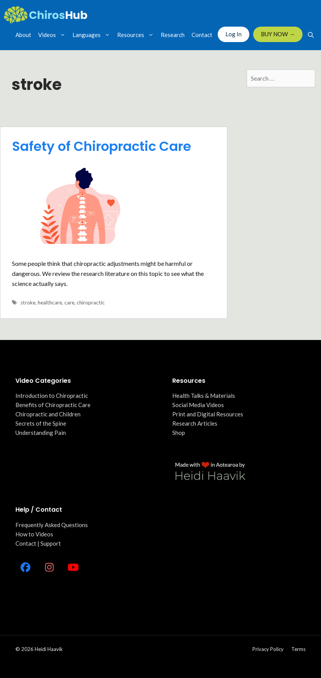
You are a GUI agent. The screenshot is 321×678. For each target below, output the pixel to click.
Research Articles (194, 423)
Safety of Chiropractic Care (101, 146)
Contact (202, 34)
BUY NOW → (278, 33)
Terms (298, 649)
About (23, 34)
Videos (53, 34)
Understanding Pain (40, 432)
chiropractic (91, 302)
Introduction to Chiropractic (51, 395)
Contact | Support (38, 543)
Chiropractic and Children (48, 414)
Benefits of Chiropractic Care (53, 404)
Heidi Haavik (49, 649)
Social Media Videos (198, 404)
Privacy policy (268, 649)
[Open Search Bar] (310, 34)
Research (173, 34)
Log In (233, 33)
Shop (178, 432)
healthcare (50, 302)
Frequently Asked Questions (51, 524)
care (69, 302)
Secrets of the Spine (40, 423)
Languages (93, 34)
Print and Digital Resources (207, 414)
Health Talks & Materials (203, 395)
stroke (27, 302)
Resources (137, 34)
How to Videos (34, 534)
